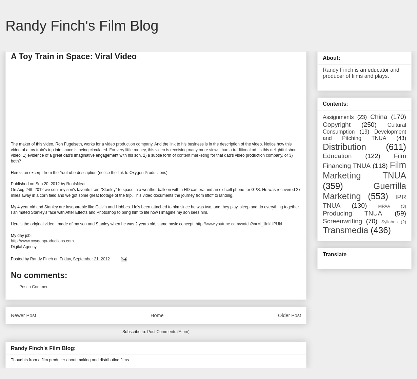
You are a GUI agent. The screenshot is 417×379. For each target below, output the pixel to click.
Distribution (344, 147)
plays (381, 76)
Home (157, 315)
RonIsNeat (75, 184)
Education (337, 155)
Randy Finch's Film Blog (82, 26)
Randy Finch (338, 70)
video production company (128, 144)
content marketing (193, 155)
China (378, 116)
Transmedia (345, 230)
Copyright (337, 124)
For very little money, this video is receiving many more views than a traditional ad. (183, 150)
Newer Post (23, 315)
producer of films (343, 76)
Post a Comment (34, 287)
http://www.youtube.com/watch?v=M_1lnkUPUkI (239, 224)
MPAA (384, 206)
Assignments (338, 117)
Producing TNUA (352, 213)
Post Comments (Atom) (168, 331)
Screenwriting (342, 221)
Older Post (289, 315)
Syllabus (389, 221)
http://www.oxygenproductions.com (42, 241)
